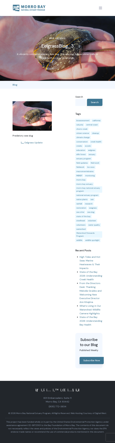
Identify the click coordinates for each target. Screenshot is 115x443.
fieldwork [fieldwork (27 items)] (80, 167)
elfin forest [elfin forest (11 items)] (81, 154)
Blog (15, 84)
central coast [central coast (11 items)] (92, 125)
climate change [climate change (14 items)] (83, 137)
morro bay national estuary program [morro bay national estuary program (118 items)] (88, 189)
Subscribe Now (91, 360)
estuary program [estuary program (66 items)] (83, 158)
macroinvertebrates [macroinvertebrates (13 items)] (85, 171)
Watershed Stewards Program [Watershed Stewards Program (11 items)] (85, 234)
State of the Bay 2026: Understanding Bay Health (91, 321)
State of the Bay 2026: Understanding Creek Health (91, 275)
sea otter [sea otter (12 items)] (80, 212)
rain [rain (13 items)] (92, 199)
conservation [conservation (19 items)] (82, 142)
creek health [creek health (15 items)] (96, 142)
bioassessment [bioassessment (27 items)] (82, 120)
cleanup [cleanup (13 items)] (95, 133)
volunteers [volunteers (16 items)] (80, 225)
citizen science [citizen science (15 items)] (82, 133)
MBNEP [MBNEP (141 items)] (79, 175)
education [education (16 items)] (80, 150)
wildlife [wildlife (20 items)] (79, 240)
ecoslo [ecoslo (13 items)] (88, 146)
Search (79, 96)
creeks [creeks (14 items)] (79, 146)
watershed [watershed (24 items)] (81, 229)
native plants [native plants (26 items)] (82, 199)
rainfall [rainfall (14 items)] (79, 204)
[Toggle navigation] (100, 8)
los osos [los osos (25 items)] (90, 167)
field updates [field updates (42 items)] (82, 163)
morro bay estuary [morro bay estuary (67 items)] (84, 184)
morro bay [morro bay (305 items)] (81, 180)
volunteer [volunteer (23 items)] (92, 220)
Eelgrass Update (32, 142)
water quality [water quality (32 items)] (94, 225)
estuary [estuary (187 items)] (92, 154)
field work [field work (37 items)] (95, 163)
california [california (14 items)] (96, 120)
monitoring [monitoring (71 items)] (90, 175)
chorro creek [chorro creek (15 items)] (81, 129)
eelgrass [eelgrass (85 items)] (91, 150)
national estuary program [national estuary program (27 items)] (87, 195)
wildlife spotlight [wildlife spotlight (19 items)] (92, 240)
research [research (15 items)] (88, 204)
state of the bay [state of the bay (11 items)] (83, 216)
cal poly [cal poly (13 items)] (79, 125)
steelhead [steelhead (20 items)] (80, 220)
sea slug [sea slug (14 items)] (90, 212)
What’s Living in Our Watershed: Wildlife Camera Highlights (90, 309)
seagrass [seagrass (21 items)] (93, 208)
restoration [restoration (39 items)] (81, 208)
